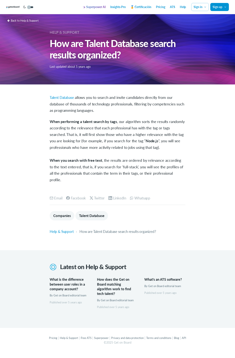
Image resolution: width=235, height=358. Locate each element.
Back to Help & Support (24, 20)
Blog (182, 343)
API (189, 343)
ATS (172, 7)
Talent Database (63, 97)
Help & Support (65, 32)
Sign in (200, 7)
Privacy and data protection (128, 343)
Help (183, 7)
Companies (62, 215)
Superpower (99, 343)
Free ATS (83, 343)
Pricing (160, 7)
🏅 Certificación (140, 7)
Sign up (220, 7)
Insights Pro (118, 7)
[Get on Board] (19, 7)
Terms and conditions (162, 343)
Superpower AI (94, 7)
